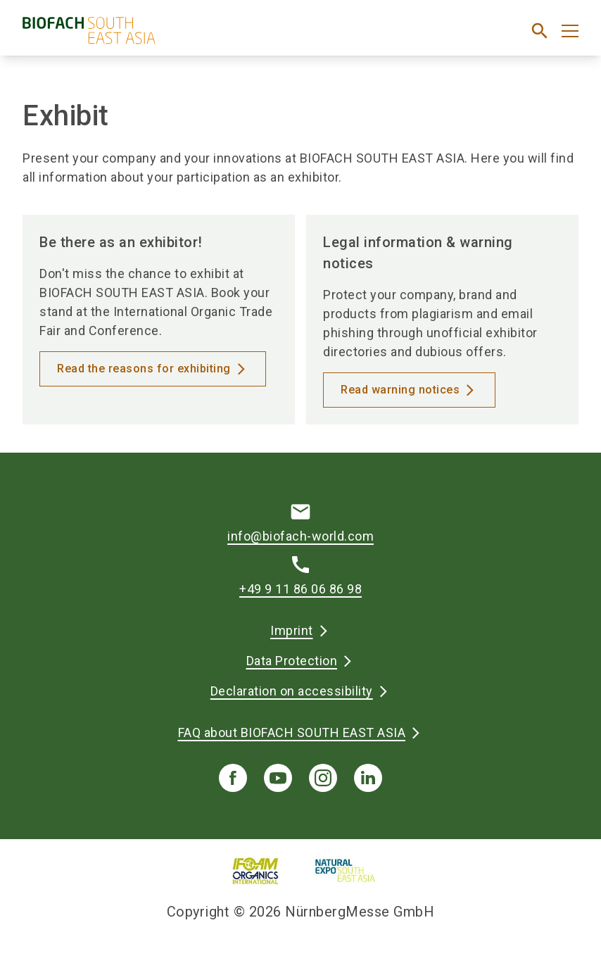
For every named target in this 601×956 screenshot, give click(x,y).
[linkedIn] (368, 778)
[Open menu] (570, 31)
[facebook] (233, 778)
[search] (539, 31)
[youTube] (278, 778)
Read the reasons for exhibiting (144, 368)
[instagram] (323, 778)
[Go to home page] (156, 36)
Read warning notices (400, 389)
